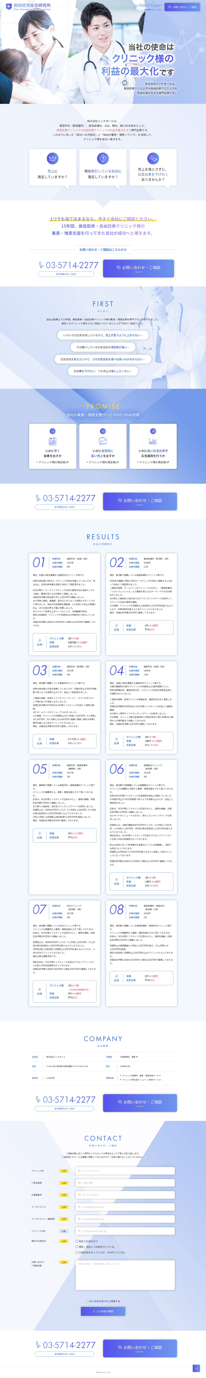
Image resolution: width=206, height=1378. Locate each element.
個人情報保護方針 (98, 1301)
